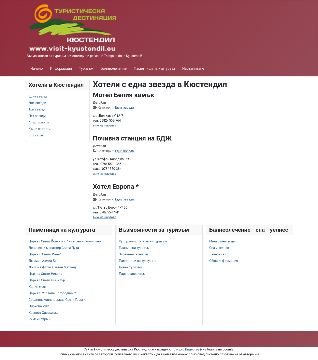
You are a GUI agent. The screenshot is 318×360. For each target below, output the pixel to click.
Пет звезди (37, 116)
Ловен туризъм (130, 267)
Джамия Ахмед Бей (43, 261)
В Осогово (36, 135)
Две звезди (37, 103)
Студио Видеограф (187, 349)
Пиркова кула (39, 306)
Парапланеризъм (132, 274)
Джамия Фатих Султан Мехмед (52, 267)
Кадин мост (37, 287)
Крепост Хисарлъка (44, 313)
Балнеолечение (114, 68)
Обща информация (223, 261)
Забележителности (133, 254)
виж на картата (104, 125)
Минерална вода (222, 241)
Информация (61, 68)
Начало (36, 68)
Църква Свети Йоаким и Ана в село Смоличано (65, 241)
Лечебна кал (218, 254)
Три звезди (37, 109)
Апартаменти (39, 122)
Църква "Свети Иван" (45, 254)
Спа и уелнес (219, 248)
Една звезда (38, 96)
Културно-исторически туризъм (143, 241)
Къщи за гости (39, 129)
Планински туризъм (134, 248)
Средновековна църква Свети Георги (57, 300)
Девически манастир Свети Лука (54, 248)
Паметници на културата (154, 68)
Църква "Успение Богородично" (52, 293)
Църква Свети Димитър (47, 280)
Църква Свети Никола (45, 274)
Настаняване (193, 68)
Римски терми (39, 319)
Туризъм (86, 68)
